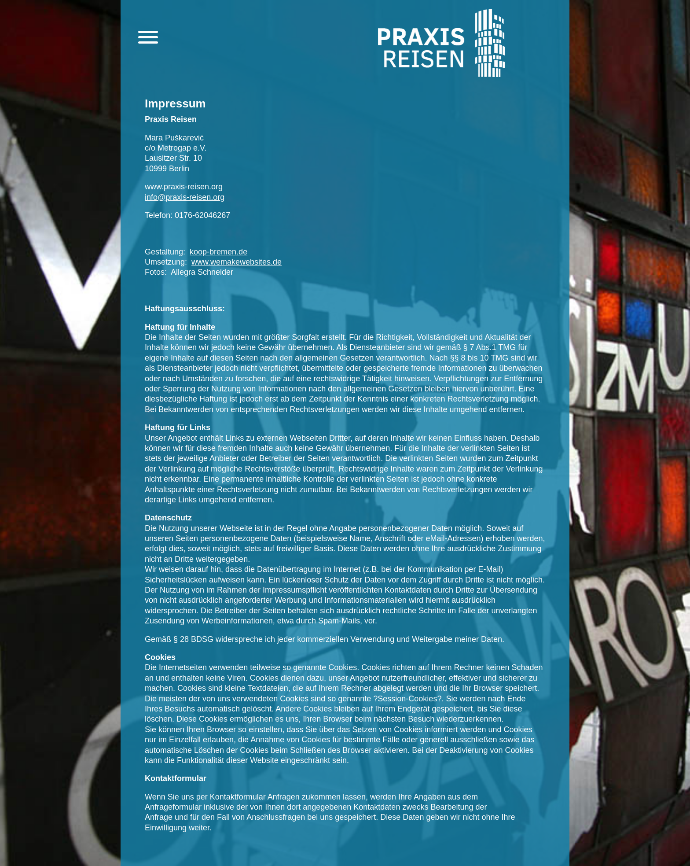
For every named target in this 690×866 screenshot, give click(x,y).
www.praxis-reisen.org (184, 186)
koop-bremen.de (218, 251)
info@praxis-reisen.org (184, 197)
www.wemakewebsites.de (236, 262)
